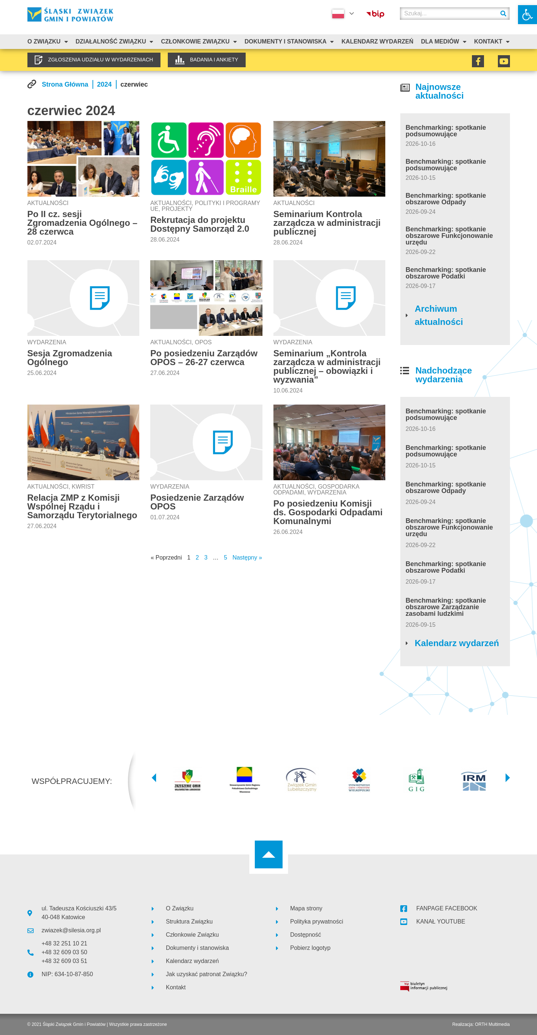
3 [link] (206, 557)
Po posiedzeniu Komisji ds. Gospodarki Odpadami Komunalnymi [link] (328, 512)
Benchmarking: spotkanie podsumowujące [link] (446, 131)
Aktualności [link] (48, 203)
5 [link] (225, 557)
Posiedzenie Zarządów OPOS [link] (197, 502)
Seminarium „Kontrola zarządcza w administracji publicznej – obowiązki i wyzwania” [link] (327, 366)
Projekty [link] (177, 209)
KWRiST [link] (83, 487)
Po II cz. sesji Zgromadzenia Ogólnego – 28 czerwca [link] (82, 222)
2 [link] (197, 557)
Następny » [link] (247, 557)
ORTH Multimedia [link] (492, 1024)
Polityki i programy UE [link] (205, 206)
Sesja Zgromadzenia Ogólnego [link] (69, 357)
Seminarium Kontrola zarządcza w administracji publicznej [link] (327, 222)
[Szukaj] (503, 13)
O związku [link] (47, 41)
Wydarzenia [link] (47, 342)
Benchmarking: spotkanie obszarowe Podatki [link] (446, 273)
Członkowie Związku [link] (199, 41)
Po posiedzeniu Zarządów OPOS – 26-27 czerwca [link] (203, 357)
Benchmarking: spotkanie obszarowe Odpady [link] (446, 199)
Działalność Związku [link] (115, 41)
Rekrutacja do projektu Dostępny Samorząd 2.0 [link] (199, 224)
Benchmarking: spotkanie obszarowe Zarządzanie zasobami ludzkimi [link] (446, 607)
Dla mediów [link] (443, 41)
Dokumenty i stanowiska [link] (289, 41)
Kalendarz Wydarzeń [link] (377, 41)
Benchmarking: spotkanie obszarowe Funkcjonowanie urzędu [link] (449, 235)
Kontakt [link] (492, 41)
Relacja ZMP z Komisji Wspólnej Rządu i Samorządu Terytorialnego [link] (82, 506)
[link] (527, 14)
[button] (154, 777)
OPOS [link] (203, 342)
